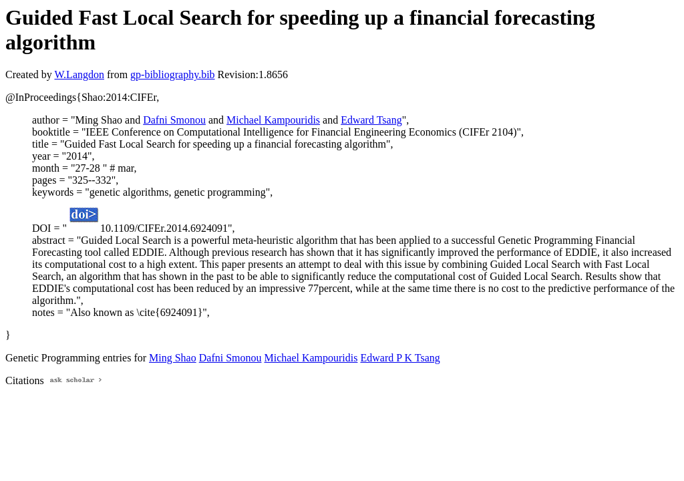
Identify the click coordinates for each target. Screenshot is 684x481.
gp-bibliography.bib (172, 74)
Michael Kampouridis (273, 120)
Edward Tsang (371, 120)
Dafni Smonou (174, 120)
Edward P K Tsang (400, 357)
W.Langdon (79, 74)
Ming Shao (172, 357)
